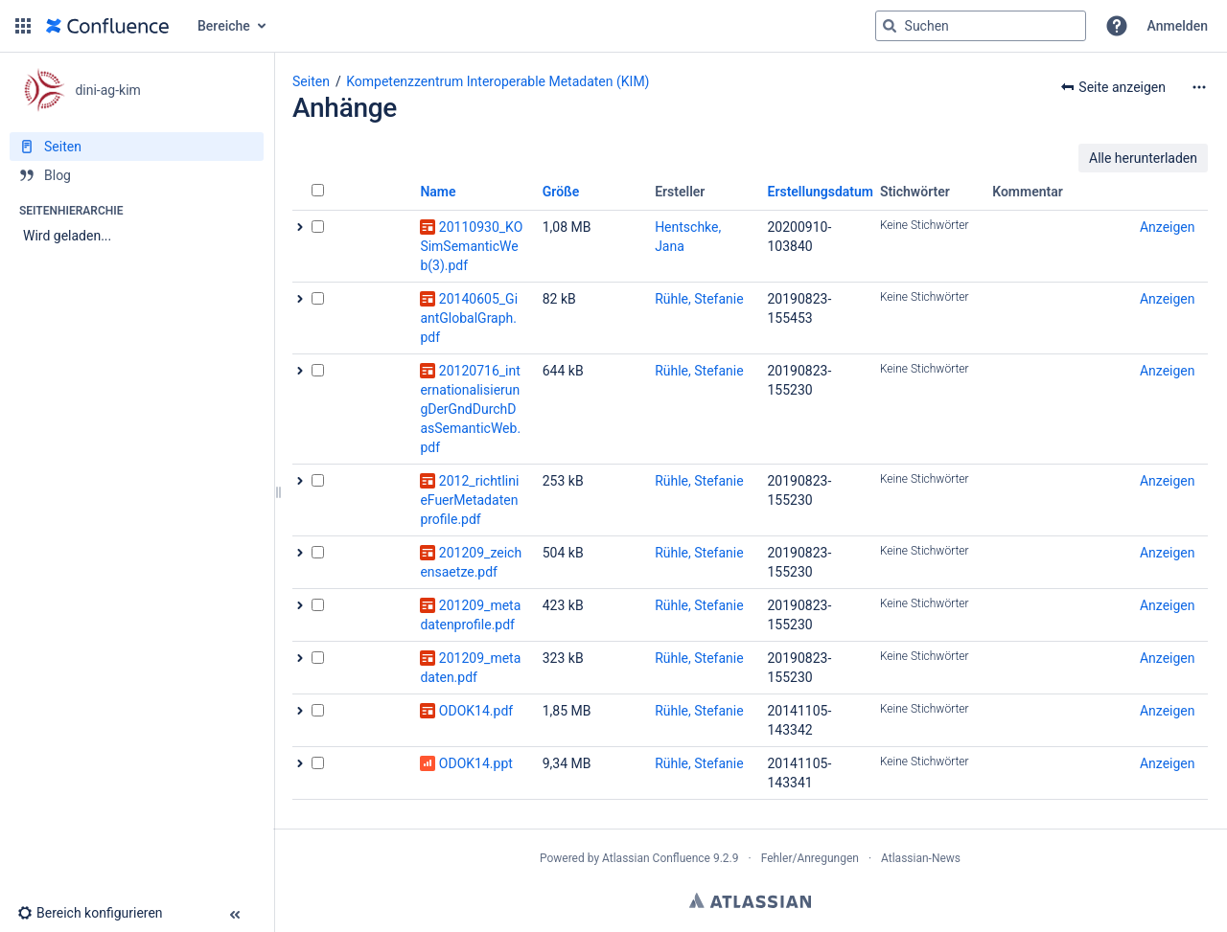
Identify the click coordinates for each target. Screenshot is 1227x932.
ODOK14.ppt (476, 763)
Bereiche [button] (223, 26)
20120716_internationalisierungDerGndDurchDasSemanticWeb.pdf (470, 409)
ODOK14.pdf (476, 710)
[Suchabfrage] (980, 26)
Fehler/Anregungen (810, 858)
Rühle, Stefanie (699, 299)
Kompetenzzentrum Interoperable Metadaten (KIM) (497, 81)
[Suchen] (889, 26)
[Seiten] (137, 146)
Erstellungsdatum (821, 191)
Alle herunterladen (1143, 158)
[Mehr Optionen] (1199, 87)
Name (437, 191)
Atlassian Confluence (656, 858)
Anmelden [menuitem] (1177, 26)
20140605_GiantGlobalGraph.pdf (469, 318)
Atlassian (750, 900)
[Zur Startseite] (107, 26)
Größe (561, 191)
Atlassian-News (921, 858)
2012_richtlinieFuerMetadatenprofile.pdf (469, 500)
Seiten (311, 81)
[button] (23, 26)
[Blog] (137, 175)
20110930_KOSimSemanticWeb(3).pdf (471, 246)
